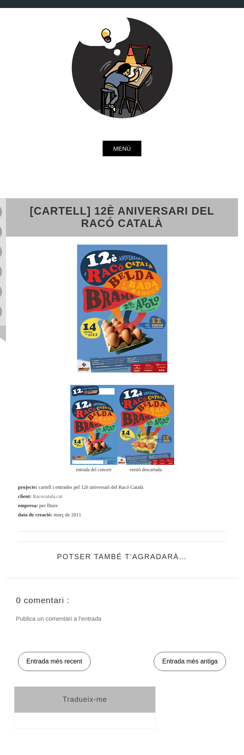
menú (122, 148)
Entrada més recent (54, 661)
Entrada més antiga (190, 661)
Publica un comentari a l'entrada (58, 618)
